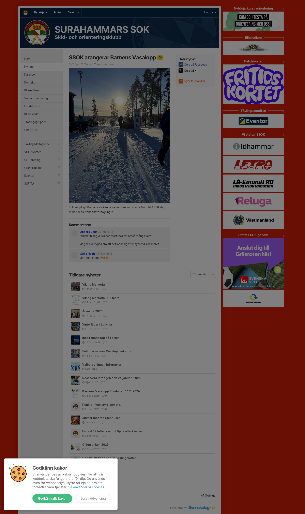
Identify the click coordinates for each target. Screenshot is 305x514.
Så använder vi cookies (86, 487)
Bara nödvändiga (93, 498)
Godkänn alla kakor (52, 498)
